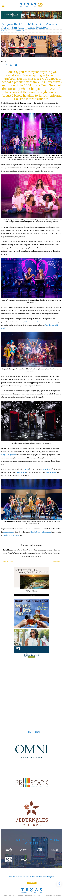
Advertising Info (48, 877)
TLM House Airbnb (36, 877)
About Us (12, 877)
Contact (19, 877)
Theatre (25, 31)
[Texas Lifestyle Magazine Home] (31, 5)
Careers (25, 877)
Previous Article (7, 561)
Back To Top (32, 883)
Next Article (57, 561)
